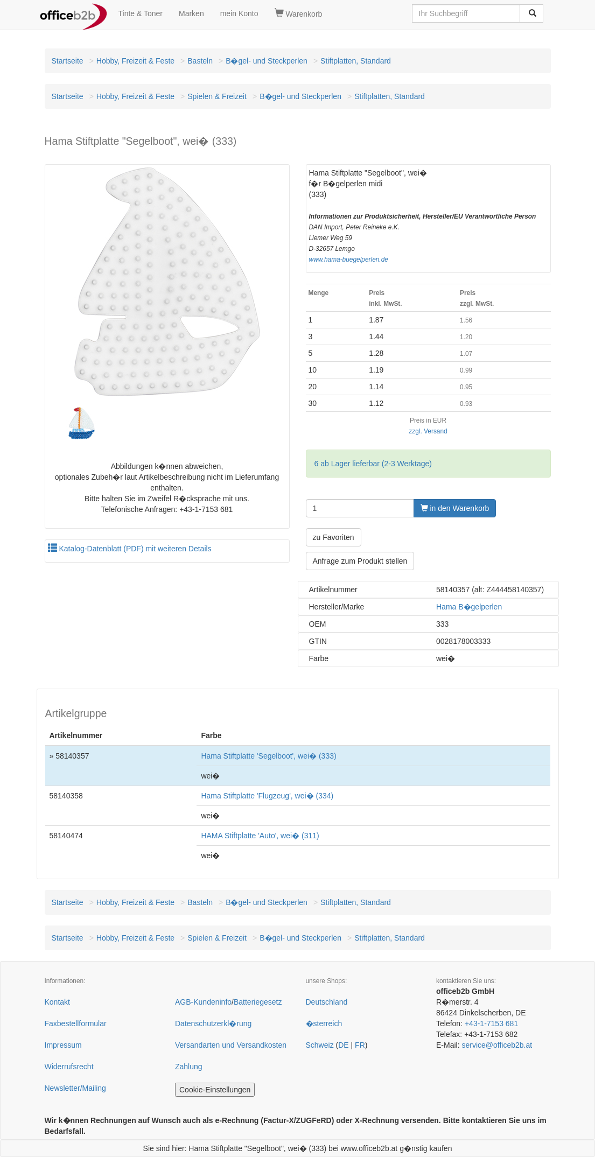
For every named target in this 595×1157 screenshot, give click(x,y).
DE (343, 1045)
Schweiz (320, 1045)
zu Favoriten (333, 537)
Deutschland (327, 1002)
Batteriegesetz (258, 1002)
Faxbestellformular (76, 1023)
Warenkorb (299, 13)
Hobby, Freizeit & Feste (135, 61)
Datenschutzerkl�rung (213, 1023)
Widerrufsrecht (69, 1066)
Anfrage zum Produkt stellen (360, 561)
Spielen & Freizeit (217, 96)
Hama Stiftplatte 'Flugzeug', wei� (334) (267, 795)
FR (360, 1045)
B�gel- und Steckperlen (266, 61)
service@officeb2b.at (496, 1045)
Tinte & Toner (140, 13)
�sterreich (324, 1023)
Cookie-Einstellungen (214, 1089)
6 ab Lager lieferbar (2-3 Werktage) (373, 463)
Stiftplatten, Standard (355, 61)
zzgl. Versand (428, 431)
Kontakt (57, 1002)
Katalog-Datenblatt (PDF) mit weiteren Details (130, 548)
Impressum (63, 1045)
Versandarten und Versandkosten (230, 1045)
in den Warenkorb (455, 508)
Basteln (200, 61)
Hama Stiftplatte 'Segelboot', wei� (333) (268, 756)
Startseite (67, 61)
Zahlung (188, 1066)
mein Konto (239, 13)
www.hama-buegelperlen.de (348, 259)
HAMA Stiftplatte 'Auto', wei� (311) (260, 835)
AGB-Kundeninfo (203, 1002)
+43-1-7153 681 (491, 1023)
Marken (191, 13)
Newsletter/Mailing (75, 1088)
